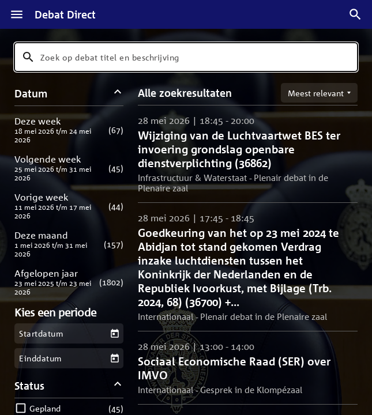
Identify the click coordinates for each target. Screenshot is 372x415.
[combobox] (186, 57)
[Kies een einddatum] (115, 358)
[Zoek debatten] (355, 14)
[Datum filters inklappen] (118, 93)
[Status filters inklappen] (118, 385)
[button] (68, 129)
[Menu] (17, 14)
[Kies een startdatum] (115, 333)
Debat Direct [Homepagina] (65, 14)
